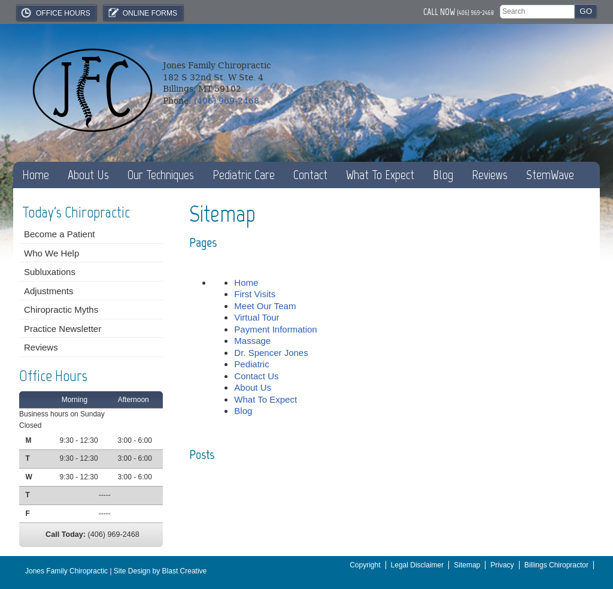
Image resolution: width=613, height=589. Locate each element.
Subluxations (49, 272)
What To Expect (380, 175)
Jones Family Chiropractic (66, 571)
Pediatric (251, 364)
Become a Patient (59, 234)
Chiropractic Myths (61, 309)
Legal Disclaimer (417, 565)
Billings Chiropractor (556, 565)
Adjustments (49, 291)
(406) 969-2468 (475, 12)
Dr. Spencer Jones (271, 353)
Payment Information (275, 329)
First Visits (254, 294)
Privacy (502, 565)
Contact (310, 175)
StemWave (550, 175)
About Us (88, 175)
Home (35, 175)
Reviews (490, 175)
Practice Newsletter (62, 329)
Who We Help (51, 253)
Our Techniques (161, 175)
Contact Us (256, 376)
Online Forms (142, 12)
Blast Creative (184, 571)
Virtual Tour (256, 317)
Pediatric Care (244, 175)
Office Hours (55, 12)
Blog (443, 175)
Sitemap (467, 565)
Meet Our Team (265, 306)
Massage (252, 341)
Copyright (365, 565)
